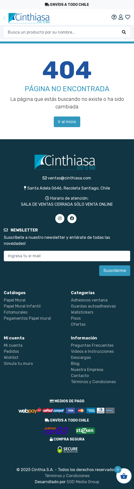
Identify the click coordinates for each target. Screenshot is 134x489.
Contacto (80, 375)
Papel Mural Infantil (22, 306)
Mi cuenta (13, 345)
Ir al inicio (67, 121)
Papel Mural (14, 300)
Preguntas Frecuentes (92, 345)
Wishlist (11, 357)
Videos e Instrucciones (92, 351)
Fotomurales (16, 312)
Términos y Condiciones (93, 381)
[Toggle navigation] (4, 18)
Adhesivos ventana (89, 300)
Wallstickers (82, 312)
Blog (75, 363)
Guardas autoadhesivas (93, 306)
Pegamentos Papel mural (27, 318)
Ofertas (78, 324)
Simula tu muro (18, 363)
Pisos (76, 318)
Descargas (81, 357)
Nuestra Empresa (87, 369)
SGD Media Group (83, 481)
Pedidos (11, 351)
